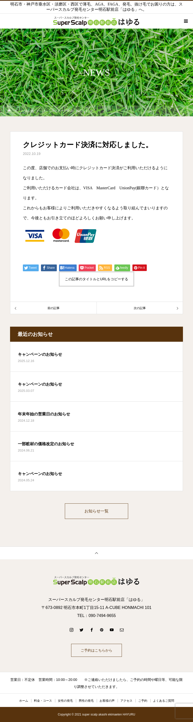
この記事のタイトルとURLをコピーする (96, 279)
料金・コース (43, 700)
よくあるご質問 (163, 700)
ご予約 (142, 700)
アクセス (126, 700)
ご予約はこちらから (96, 650)
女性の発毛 (65, 700)
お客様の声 (107, 700)
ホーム (23, 700)
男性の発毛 (86, 700)
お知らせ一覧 (96, 511)
